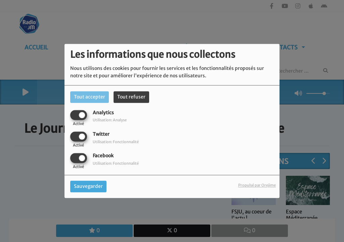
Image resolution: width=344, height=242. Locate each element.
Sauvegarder (88, 187)
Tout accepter (89, 97)
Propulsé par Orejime (257, 185)
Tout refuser (131, 97)
